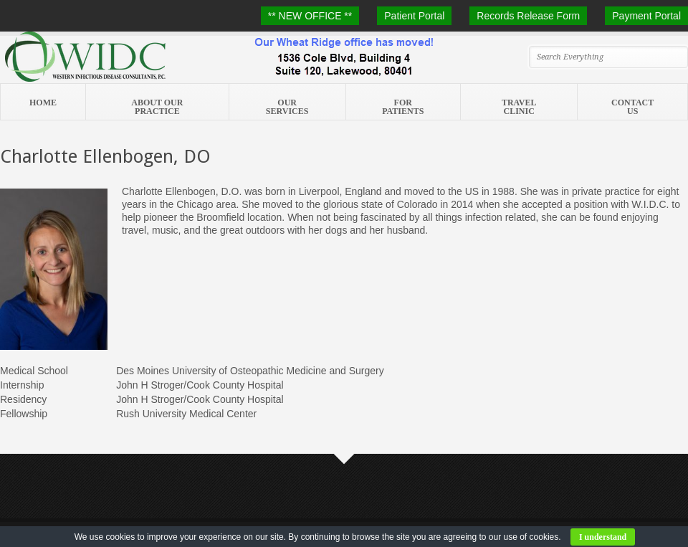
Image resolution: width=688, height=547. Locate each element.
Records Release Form (528, 16)
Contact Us (632, 106)
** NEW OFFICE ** (310, 16)
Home (43, 102)
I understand (602, 537)
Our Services (287, 106)
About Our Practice (157, 106)
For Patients (403, 106)
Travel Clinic (519, 106)
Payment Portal (646, 16)
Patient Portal (414, 16)
